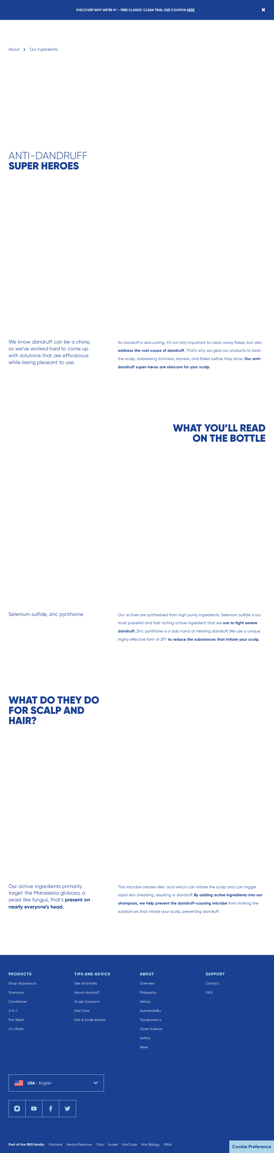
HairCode (129, 1144)
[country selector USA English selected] (56, 1083)
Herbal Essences (79, 1144)
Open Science (151, 1029)
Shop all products (22, 983)
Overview (147, 983)
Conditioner (18, 1002)
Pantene (55, 1144)
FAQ (209, 992)
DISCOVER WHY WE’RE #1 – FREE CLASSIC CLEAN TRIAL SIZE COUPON (135, 10)
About (14, 49)
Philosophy (148, 992)
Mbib (168, 1144)
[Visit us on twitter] (67, 1108)
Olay (100, 1144)
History (145, 1002)
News (144, 1047)
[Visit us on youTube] (34, 1108)
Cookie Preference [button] (251, 1146)
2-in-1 (13, 1011)
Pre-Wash (16, 1020)
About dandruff (86, 992)
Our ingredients (44, 49)
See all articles (85, 983)
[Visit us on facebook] (50, 1108)
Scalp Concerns (86, 1002)
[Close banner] (263, 10)
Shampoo (16, 992)
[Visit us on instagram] (17, 1108)
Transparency (150, 1020)
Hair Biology (150, 1144)
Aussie (113, 1144)
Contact (212, 983)
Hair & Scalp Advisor (90, 1020)
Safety (145, 1038)
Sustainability (150, 1011)
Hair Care (81, 1011)
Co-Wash (16, 1029)
